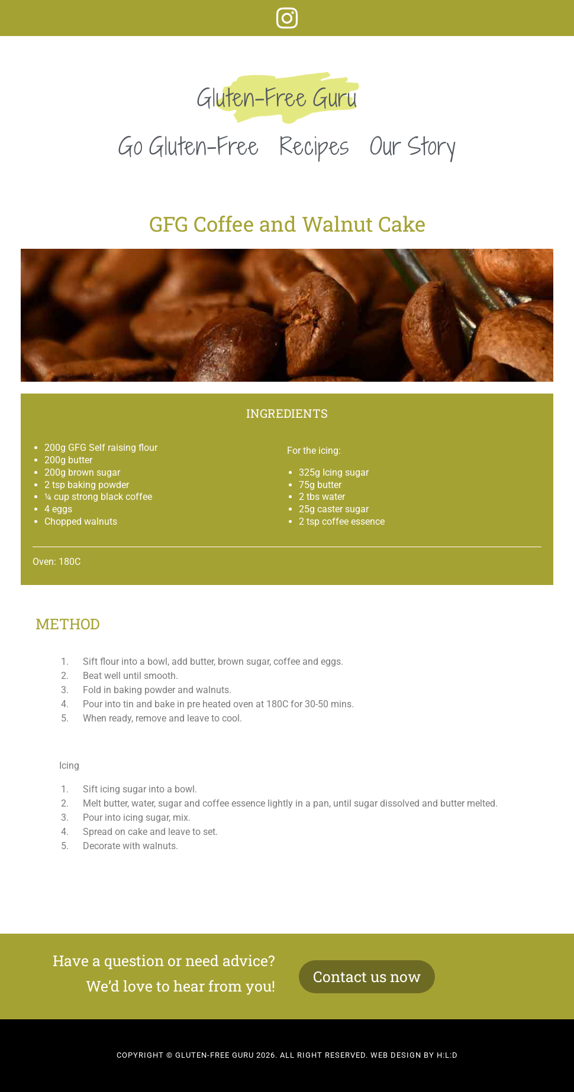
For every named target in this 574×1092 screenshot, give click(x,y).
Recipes (314, 145)
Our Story (413, 145)
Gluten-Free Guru (277, 97)
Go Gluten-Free (188, 145)
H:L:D (447, 1055)
